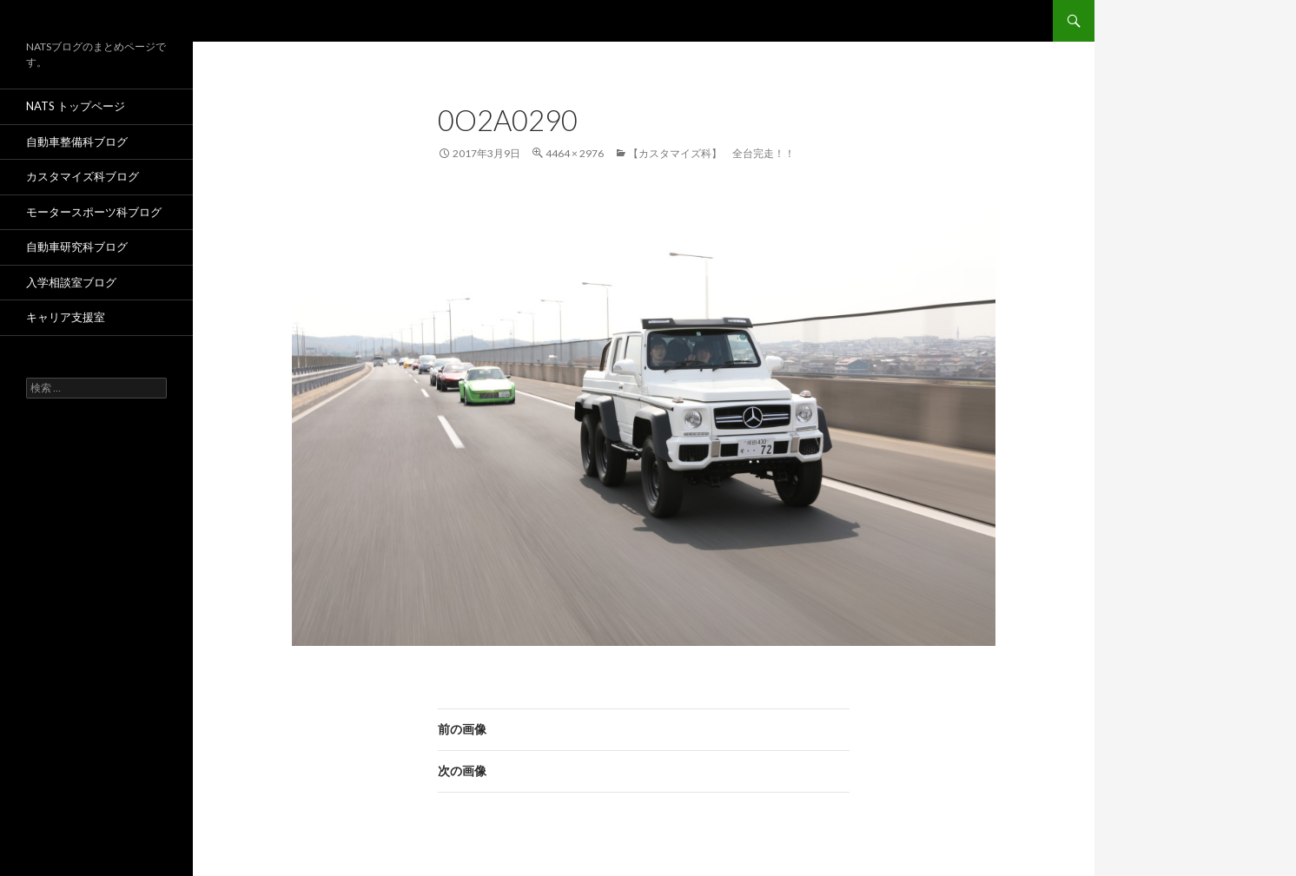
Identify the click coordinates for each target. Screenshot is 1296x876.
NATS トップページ (75, 106)
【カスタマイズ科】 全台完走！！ (711, 153)
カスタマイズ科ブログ (82, 176)
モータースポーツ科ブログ (94, 212)
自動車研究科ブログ (77, 247)
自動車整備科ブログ (77, 141)
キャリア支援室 (65, 317)
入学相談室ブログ (71, 282)
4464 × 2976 (575, 153)
